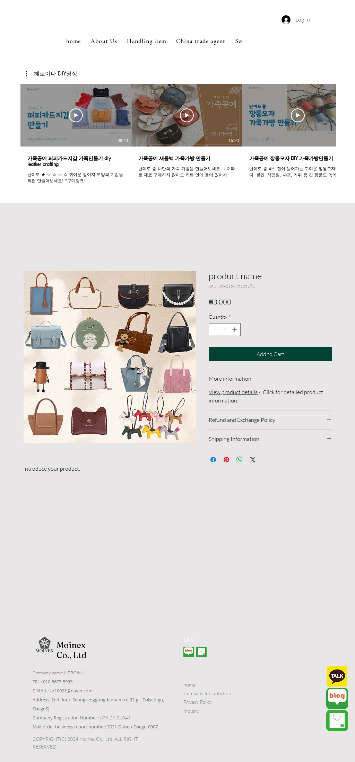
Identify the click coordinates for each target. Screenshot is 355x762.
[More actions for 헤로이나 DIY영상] (51, 74)
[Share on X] (253, 459)
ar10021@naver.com (71, 691)
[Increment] (235, 330)
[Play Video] (76, 115)
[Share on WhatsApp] (239, 459)
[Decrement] (214, 330)
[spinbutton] (224, 330)
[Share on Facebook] (213, 459)
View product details (233, 392)
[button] (206, 21)
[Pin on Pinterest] (226, 459)
